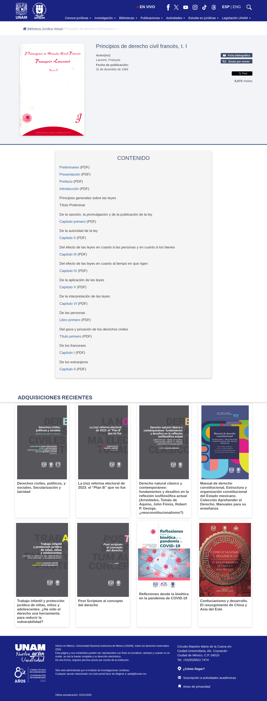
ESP (226, 7)
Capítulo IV (68, 271)
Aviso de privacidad (194, 686)
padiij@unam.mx (137, 673)
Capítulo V (67, 287)
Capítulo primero (73, 222)
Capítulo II (67, 238)
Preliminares (69, 167)
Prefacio (65, 181)
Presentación (70, 174)
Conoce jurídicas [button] (78, 18)
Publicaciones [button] (152, 18)
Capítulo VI (68, 304)
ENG (237, 7)
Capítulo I (67, 353)
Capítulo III (68, 254)
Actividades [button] (175, 18)
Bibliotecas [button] (128, 18)
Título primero (70, 336)
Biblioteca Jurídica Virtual (42, 28)
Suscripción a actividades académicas (207, 677)
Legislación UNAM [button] (236, 18)
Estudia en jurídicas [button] (203, 18)
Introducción (69, 189)
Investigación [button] (105, 18)
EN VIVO (146, 7)
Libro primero (69, 320)
